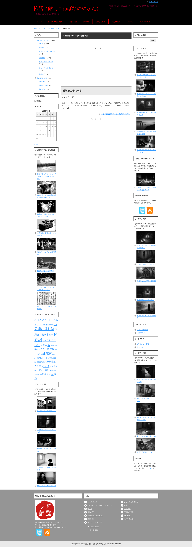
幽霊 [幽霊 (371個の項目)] (48, 353)
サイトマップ (153, 2)
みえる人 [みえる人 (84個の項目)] (38, 320)
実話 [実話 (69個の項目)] (56, 349)
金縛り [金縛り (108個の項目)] (43, 374)
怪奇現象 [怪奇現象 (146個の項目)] (51, 361)
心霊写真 (42, 81)
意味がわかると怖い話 (47, 51)
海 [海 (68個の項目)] (42, 366)
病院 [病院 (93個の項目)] (55, 366)
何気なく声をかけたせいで (146, 452)
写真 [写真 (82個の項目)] (44, 341)
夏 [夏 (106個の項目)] (44, 345)
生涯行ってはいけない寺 (45, 271)
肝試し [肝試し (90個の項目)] (41, 370)
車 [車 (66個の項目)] (35, 374)
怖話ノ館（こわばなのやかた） (67, 8)
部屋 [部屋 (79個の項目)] (38, 374)
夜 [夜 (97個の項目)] (46, 345)
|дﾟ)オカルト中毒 (143, 344)
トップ (39, 22)
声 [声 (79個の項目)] (41, 345)
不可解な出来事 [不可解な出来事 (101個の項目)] (46, 324)
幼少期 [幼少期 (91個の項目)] (41, 354)
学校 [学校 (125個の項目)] (52, 349)
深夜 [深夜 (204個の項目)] (46, 366)
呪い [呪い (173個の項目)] (37, 345)
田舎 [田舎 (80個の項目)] (51, 366)
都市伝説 (42, 74)
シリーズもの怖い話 (46, 68)
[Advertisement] (96, 67)
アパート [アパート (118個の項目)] (46, 320)
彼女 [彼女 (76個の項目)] (53, 354)
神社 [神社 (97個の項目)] (36, 370)
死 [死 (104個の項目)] (40, 366)
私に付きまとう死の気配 (145, 300)
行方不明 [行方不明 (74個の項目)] (53, 370)
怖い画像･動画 (42, 78)
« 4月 (36, 144)
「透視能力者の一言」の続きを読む (115, 114)
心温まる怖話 (100, 22)
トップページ (92, 502)
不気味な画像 (44, 85)
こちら (150, 468)
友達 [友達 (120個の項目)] (53, 340)
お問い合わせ (145, 22)
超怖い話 (73, 22)
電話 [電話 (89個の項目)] (48, 374)
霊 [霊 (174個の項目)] (52, 374)
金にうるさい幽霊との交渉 (46, 486)
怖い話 (41, 43)
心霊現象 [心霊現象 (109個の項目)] (41, 362)
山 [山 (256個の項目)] (36, 354)
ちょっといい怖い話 (46, 62)
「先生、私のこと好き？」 (146, 264)
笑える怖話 (116, 22)
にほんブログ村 (142, 330)
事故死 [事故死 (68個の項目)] (51, 335)
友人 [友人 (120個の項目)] (48, 340)
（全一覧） (130, 22)
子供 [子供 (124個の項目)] (47, 349)
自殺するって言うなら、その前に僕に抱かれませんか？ (46, 176)
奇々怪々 (140, 347)
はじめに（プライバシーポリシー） (100, 505)
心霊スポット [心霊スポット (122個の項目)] (41, 358)
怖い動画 (42, 89)
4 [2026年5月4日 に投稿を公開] (40, 122)
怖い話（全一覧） (43, 40)
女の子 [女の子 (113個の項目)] (41, 349)
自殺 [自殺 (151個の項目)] (47, 370)
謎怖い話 (86, 22)
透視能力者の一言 (72, 90)
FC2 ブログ (141, 333)
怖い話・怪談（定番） (56, 22)
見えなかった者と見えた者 (146, 436)
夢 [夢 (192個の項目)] (49, 345)
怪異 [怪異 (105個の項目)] (37, 366)
